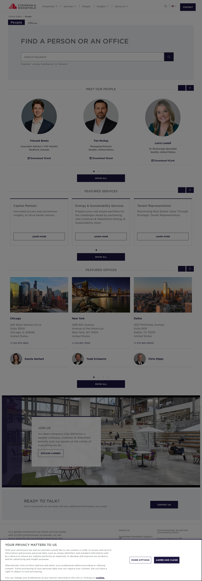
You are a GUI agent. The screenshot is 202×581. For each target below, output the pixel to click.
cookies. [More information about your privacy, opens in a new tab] (100, 577)
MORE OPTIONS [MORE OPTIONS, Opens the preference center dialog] (140, 560)
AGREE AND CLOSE (167, 560)
